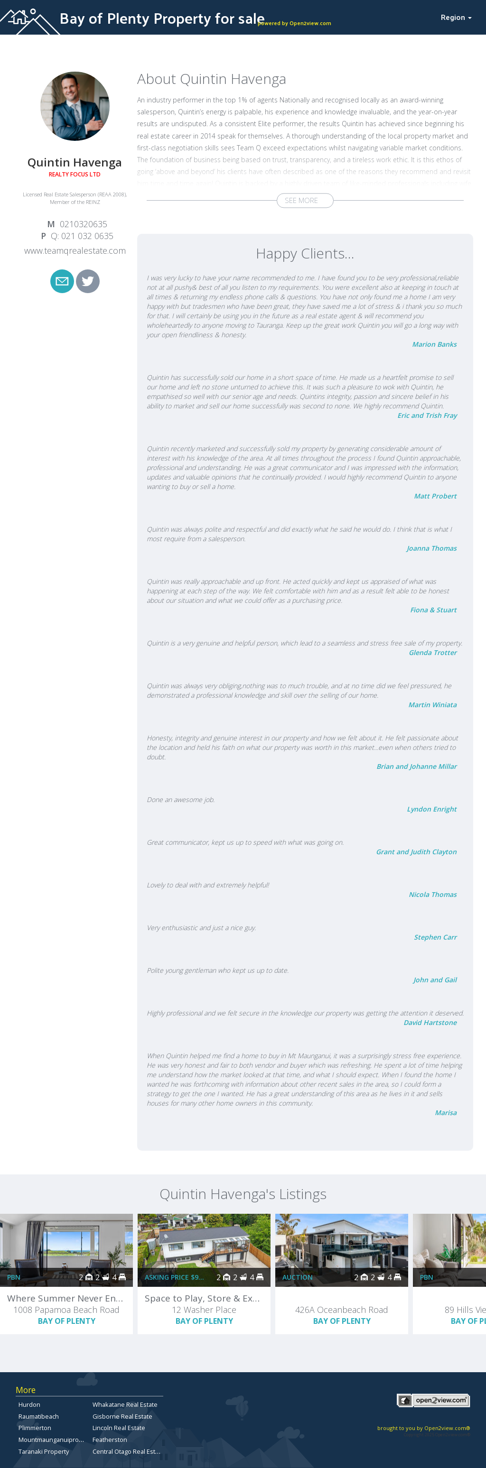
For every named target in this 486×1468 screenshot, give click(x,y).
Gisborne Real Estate (122, 1416)
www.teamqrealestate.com (75, 250)
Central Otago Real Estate (128, 1451)
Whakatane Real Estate (125, 1404)
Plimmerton (35, 1427)
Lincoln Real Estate (119, 1427)
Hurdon (29, 1404)
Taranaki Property (44, 1451)
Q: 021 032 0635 (82, 235)
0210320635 (83, 224)
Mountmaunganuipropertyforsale (66, 1439)
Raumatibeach (39, 1416)
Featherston (110, 1439)
